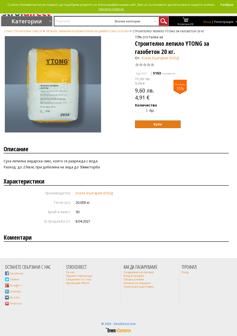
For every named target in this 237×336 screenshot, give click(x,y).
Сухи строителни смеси (23, 31)
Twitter (14, 279)
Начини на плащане (137, 283)
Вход (207, 22)
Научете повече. (111, 9)
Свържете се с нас (78, 279)
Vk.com (15, 297)
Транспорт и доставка (138, 286)
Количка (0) (185, 24)
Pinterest (16, 303)
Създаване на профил (138, 272)
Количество (146, 105)
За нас (70, 272)
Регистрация (223, 22)
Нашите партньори (79, 275)
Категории (27, 21)
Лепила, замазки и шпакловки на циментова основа (87, 31)
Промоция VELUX (77, 283)
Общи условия (133, 279)
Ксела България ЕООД (160, 58)
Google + (16, 285)
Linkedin (15, 291)
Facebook (16, 273)
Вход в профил (133, 275)
